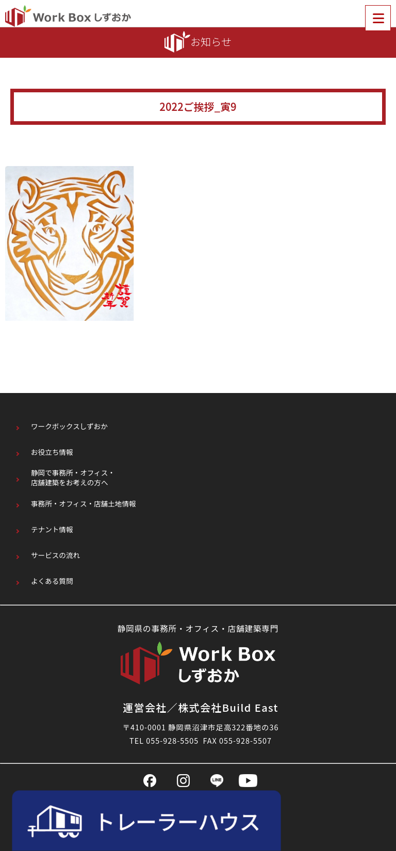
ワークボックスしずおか (69, 426)
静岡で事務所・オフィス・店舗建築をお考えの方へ (73, 478)
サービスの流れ (55, 555)
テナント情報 (52, 529)
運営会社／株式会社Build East (200, 707)
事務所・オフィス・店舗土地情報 (83, 504)
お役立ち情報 (52, 452)
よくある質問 (52, 581)
